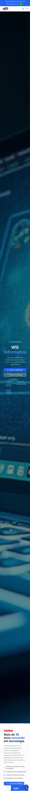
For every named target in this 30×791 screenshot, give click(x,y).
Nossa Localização (15, 375)
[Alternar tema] (23, 8)
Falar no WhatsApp (15, 370)
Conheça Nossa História (14, 783)
